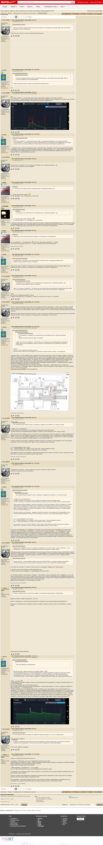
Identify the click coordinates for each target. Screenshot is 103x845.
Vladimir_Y (6, 588)
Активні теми (23, 11)
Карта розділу (27, 810)
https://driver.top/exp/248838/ (18, 369)
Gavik (33, 205)
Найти (72, 2)
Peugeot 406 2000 (5, 202)
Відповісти (67, 13)
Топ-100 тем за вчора (34, 11)
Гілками (98, 13)
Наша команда (14, 823)
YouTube (65, 823)
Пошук (43, 11)
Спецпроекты (13, 818)
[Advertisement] (43, 56)
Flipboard (65, 820)
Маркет (13, 6)
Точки (21, 6)
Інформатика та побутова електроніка (24, 13)
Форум (5, 6)
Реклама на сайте (14, 820)
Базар (38, 6)
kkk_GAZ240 (6, 20)
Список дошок (4, 11)
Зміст (83, 13)
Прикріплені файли (27, 93)
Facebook (65, 818)
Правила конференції (6, 810)
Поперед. (75, 13)
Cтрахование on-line (50, 6)
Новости (29, 6)
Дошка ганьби (50, 11)
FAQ (21, 810)
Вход (91, 2)
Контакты (12, 821)
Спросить (80, 819)
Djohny (34, 20)
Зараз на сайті (14, 11)
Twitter (64, 821)
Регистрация (98, 2)
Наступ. (90, 13)
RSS (64, 824)
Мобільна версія (36, 810)
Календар (16, 810)
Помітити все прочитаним (95, 11)
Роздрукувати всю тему (4, 801)
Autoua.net (3, 13)
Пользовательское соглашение (18, 826)
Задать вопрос (83, 2)
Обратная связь (14, 824)
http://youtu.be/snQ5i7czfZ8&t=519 (20, 651)
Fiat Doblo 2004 (4, 88)
